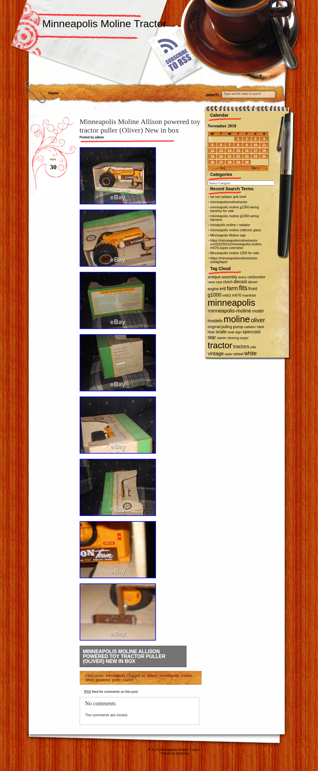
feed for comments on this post (111, 691)
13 (221, 150)
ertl (222, 288)
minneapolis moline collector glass (235, 230)
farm (232, 288)
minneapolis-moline (229, 311)
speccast (252, 331)
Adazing (182, 753)
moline (186, 676)
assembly (229, 277)
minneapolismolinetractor (229, 202)
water (229, 354)
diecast (240, 281)
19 (212, 156)
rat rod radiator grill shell (228, 197)
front (252, 288)
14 (229, 150)
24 (255, 156)
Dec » (255, 168)
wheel (238, 354)
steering (233, 338)
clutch (228, 282)
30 (246, 162)
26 (212, 162)
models (215, 320)
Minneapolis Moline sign (228, 235)
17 (255, 150)
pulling (226, 327)
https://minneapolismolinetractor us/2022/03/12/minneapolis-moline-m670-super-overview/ (236, 244)
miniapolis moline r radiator (230, 225)
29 (238, 162)
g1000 (215, 295)
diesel (253, 282)
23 (246, 156)
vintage (216, 353)
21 (229, 156)
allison (152, 676)
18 (264, 150)
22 (238, 156)
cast (219, 282)
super (244, 338)
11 (264, 145)
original (214, 326)
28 (229, 162)
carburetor (257, 277)
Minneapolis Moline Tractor (104, 23)
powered (103, 680)
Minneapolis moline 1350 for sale (234, 253)
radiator (250, 327)
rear (211, 332)
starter (221, 338)
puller (116, 680)
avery (242, 277)
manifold (249, 295)
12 (212, 150)
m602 (226, 295)
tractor (128, 680)
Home (54, 93)
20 (221, 156)
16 (246, 150)
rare (260, 326)
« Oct (221, 168)
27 (221, 162)
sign (238, 332)
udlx (253, 347)
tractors (241, 346)
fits (243, 288)
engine (213, 289)
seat (230, 332)
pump (238, 326)
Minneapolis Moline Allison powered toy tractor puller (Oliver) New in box (124, 656)
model (257, 311)
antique (214, 277)
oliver (89, 680)
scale (221, 331)
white (250, 353)
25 (264, 156)
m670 (236, 295)
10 (255, 145)
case (211, 282)
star (212, 337)
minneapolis (115, 676)
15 (238, 150)
